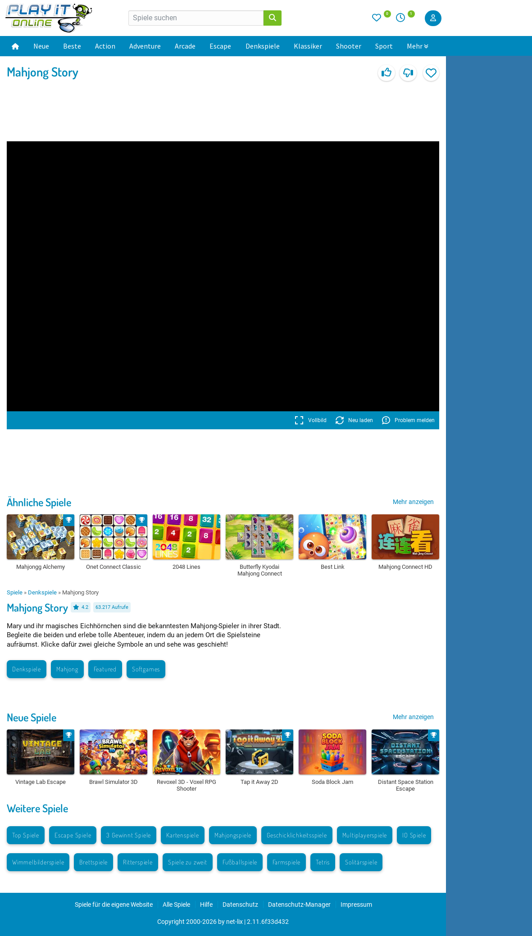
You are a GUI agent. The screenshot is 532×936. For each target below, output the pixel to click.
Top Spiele (25, 835)
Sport (384, 45)
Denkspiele (263, 45)
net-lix (234, 921)
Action (105, 45)
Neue (41, 45)
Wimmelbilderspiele (38, 862)
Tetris (323, 862)
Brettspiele (93, 862)
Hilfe (206, 904)
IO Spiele (414, 835)
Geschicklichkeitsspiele (297, 835)
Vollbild (311, 420)
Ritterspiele (138, 862)
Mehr (417, 45)
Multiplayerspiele (364, 835)
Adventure (145, 45)
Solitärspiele (361, 862)
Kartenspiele (182, 835)
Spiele (15, 592)
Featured (105, 669)
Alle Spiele (176, 904)
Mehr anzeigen (413, 501)
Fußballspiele (240, 862)
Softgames (146, 669)
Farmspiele (286, 862)
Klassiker (308, 45)
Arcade (185, 45)
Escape (220, 45)
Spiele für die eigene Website (114, 904)
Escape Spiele (73, 835)
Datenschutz (240, 904)
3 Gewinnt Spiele (128, 835)
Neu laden (354, 420)
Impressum (356, 904)
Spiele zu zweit (187, 862)
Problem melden (408, 420)
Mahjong (67, 669)
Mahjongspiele (232, 835)
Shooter (348, 45)
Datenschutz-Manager (299, 904)
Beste (72, 45)
